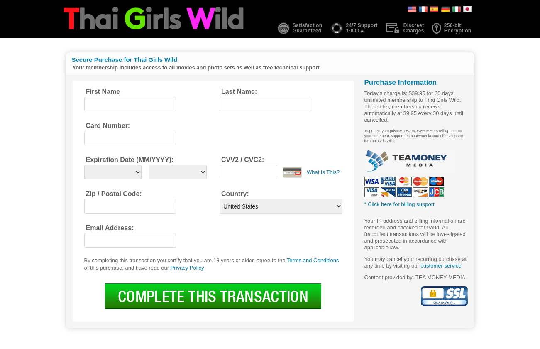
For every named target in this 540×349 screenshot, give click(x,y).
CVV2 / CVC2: (242, 159)
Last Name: (239, 91)
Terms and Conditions (313, 260)
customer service (440, 266)
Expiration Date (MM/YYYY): (130, 159)
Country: (235, 193)
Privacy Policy (187, 268)
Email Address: (110, 227)
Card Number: (108, 125)
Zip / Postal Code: (114, 193)
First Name (103, 91)
